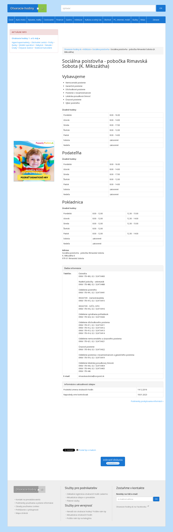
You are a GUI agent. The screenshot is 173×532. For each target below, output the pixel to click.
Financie (59, 19)
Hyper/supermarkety (21, 42)
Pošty (50, 42)
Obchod (107, 19)
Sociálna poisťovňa (100, 49)
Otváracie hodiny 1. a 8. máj (25, 38)
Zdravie (156, 19)
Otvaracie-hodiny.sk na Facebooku (132, 506)
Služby (135, 19)
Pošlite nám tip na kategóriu (79, 518)
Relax (142, 19)
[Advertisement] (112, 35)
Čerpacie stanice (26, 48)
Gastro (69, 19)
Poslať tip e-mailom (87, 450)
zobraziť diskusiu (113, 461)
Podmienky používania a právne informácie (34, 503)
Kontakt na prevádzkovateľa (28, 499)
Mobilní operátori (26, 45)
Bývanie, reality (34, 19)
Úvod (11, 19)
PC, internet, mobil (122, 19)
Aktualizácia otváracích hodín (79, 515)
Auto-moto (21, 19)
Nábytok (39, 45)
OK (160, 8)
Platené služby (73, 500)
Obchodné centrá (38, 42)
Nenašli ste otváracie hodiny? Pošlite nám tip (86, 511)
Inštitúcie (87, 49)
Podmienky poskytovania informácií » (147, 401)
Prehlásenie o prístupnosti (27, 509)
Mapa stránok (22, 513)
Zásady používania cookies (27, 506)
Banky (14, 45)
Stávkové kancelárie (43, 48)
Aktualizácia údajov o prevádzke (81, 497)
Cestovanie (49, 19)
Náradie (48, 45)
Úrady (14, 48)
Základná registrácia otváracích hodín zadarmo (87, 494)
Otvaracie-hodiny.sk (72, 49)
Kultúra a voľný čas (93, 19)
